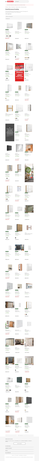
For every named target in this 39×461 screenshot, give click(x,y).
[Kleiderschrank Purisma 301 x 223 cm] (9, 227)
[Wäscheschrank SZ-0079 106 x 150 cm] (9, 324)
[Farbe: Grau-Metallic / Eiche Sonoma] (28, 57)
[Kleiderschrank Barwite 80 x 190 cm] (29, 108)
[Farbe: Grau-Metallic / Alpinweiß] (26, 390)
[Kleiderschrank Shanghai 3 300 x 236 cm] (19, 419)
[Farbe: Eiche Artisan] (5, 199)
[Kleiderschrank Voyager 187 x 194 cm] (19, 108)
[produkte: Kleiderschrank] (19, 30)
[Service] (19, 450)
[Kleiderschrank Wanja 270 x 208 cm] (29, 25)
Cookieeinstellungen (21, 455)
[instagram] (12, 459)
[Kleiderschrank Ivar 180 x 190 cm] (19, 148)
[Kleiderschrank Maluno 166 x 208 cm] (19, 189)
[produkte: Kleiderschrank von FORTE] (29, 72)
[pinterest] (9, 459)
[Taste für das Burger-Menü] (5, 1)
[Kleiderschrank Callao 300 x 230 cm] (29, 208)
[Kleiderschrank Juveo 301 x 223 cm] (19, 399)
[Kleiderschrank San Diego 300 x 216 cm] (29, 360)
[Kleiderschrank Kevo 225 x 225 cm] (9, 148)
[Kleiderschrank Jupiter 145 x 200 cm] (29, 128)
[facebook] (6, 459)
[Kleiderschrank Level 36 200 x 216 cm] (19, 247)
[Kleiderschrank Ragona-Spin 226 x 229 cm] (19, 360)
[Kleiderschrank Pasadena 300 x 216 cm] (9, 360)
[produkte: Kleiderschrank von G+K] (29, 290)
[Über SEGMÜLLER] (19, 452)
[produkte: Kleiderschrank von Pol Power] (19, 51)
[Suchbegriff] (20, 1)
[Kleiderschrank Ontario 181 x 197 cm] (29, 46)
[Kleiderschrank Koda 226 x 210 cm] (19, 286)
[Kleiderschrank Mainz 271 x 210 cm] (19, 208)
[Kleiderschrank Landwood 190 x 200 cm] (19, 324)
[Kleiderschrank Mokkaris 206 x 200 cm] (29, 67)
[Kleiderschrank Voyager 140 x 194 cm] (9, 189)
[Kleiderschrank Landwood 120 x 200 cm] (19, 25)
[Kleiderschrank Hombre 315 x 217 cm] (29, 286)
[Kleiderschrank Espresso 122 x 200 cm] (9, 88)
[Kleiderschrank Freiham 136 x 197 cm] (9, 247)
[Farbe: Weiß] (5, 158)
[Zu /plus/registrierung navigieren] (19, 444)
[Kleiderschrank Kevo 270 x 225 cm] (19, 46)
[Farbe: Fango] (9, 35)
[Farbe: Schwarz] (10, 35)
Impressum (13, 455)
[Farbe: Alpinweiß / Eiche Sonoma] (26, 57)
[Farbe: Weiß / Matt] (5, 35)
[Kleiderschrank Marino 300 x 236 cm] (9, 342)
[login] (31, 1)
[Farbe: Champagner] (8, 35)
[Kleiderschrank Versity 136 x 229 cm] (19, 88)
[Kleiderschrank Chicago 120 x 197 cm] (19, 267)
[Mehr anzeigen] (19, 72)
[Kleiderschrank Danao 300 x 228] (9, 304)
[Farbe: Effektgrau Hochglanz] (15, 370)
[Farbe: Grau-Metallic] (7, 178)
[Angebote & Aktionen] (19, 448)
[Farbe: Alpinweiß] (5, 57)
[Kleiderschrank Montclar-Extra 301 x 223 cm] (9, 67)
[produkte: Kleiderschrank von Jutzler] (29, 327)
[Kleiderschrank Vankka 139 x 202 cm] (9, 208)
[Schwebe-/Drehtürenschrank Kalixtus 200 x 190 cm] (9, 108)
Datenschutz (17, 455)
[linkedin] (17, 459)
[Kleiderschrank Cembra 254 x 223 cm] (9, 419)
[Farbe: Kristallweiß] (5, 410)
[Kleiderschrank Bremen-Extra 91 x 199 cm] (19, 168)
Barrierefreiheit (25, 455)
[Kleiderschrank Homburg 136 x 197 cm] (29, 247)
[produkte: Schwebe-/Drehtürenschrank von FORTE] (9, 112)
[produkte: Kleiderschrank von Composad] (9, 92)
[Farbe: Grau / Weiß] (16, 118)
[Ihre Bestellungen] (19, 445)
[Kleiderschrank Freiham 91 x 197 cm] (19, 304)
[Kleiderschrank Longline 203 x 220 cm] (29, 324)
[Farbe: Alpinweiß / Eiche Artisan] (25, 57)
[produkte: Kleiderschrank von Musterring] (29, 364)
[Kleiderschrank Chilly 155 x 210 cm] (29, 267)
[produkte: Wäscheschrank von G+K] (9, 327)
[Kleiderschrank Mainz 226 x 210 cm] (9, 46)
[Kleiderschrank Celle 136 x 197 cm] (19, 128)
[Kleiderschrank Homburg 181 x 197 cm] (9, 286)
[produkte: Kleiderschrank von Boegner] (29, 346)
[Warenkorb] (33, 1)
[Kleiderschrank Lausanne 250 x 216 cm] (29, 148)
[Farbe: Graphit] (7, 35)
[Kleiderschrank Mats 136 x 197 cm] (9, 267)
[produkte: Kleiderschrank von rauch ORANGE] (9, 30)
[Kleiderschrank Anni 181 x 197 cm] (9, 168)
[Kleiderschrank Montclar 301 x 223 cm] (9, 25)
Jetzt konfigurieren (9, 136)
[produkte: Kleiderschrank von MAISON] (19, 346)
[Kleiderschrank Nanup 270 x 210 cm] (29, 88)
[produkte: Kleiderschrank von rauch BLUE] (19, 112)
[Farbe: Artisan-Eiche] (25, 78)
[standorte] (30, 1)
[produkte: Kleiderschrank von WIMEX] (29, 30)
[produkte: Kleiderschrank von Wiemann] (29, 152)
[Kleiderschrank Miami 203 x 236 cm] (19, 342)
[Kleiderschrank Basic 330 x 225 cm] (29, 342)
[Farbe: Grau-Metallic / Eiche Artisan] (27, 57)
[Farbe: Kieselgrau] (15, 429)
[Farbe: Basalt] (7, 410)
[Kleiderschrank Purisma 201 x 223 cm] (9, 399)
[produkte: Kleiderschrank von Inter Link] (19, 193)
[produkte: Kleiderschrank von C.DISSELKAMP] (29, 213)
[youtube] (14, 459)
